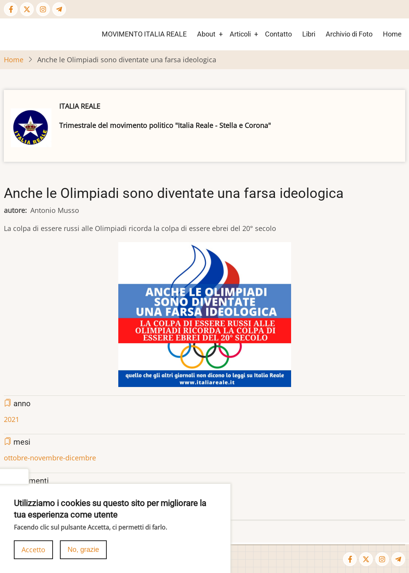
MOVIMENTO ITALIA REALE (144, 34)
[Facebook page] (11, 9)
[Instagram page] (43, 9)
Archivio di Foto (349, 34)
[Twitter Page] (27, 9)
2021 (11, 419)
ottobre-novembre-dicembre (50, 457)
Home (392, 34)
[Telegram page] (59, 9)
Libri (308, 34)
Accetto (33, 553)
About (206, 34)
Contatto (278, 34)
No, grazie (83, 553)
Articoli (240, 34)
